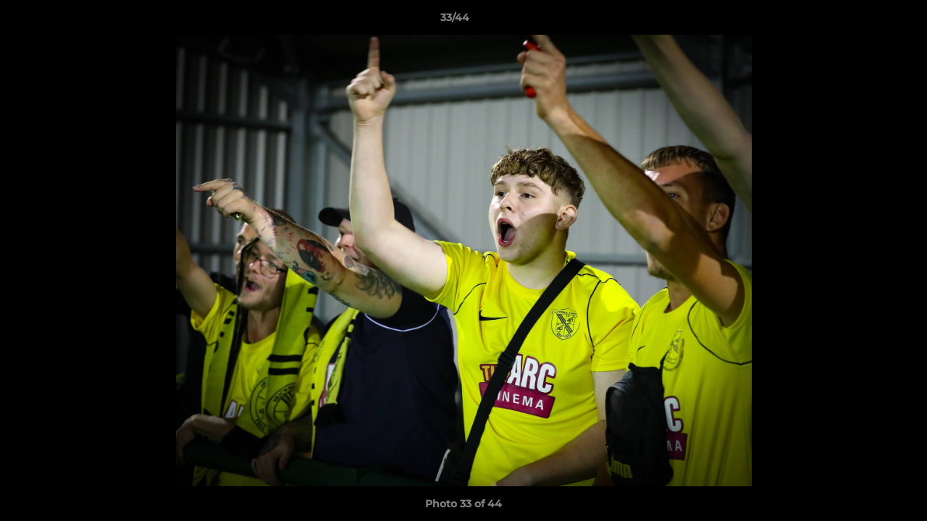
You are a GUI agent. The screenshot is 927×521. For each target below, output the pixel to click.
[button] (866, 20)
